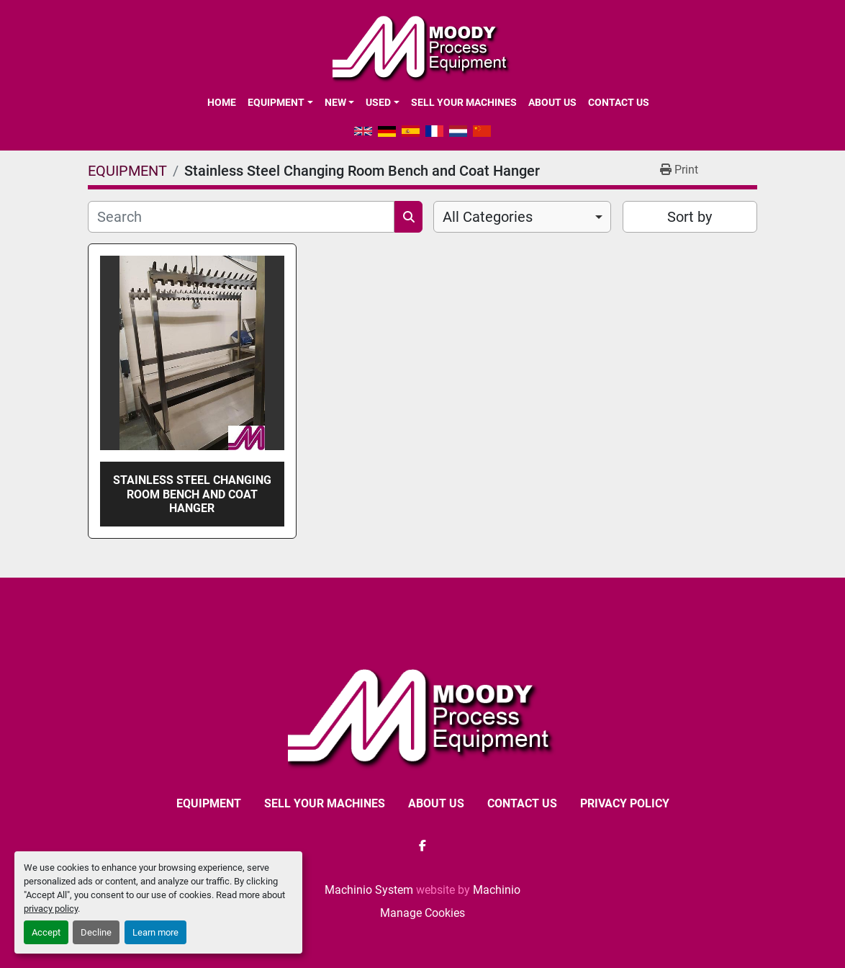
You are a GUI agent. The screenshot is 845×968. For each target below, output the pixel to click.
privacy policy (51, 908)
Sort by (689, 216)
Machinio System (369, 890)
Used (378, 102)
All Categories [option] (488, 216)
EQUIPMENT (276, 102)
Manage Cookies (422, 913)
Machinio (496, 890)
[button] (280, 102)
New (335, 102)
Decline (96, 932)
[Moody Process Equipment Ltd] (423, 715)
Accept (46, 932)
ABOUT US (552, 102)
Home (221, 102)
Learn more (155, 932)
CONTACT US (618, 102)
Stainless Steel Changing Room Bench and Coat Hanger (192, 493)
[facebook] (422, 845)
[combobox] (522, 217)
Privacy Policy (624, 803)
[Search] (241, 217)
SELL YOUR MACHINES (464, 102)
